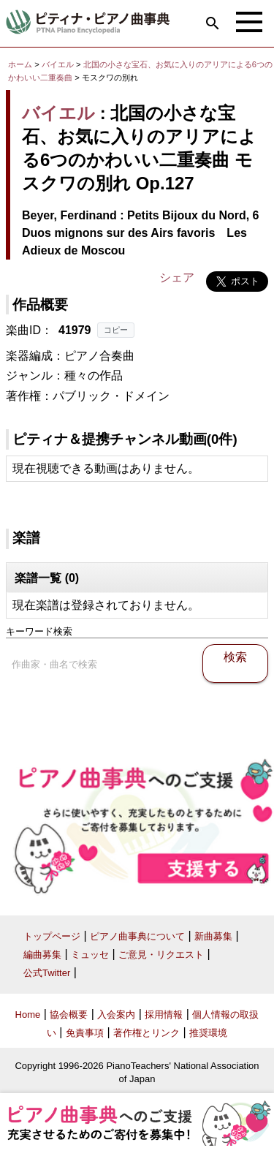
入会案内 (116, 1014)
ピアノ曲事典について (137, 936)
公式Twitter (46, 972)
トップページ (51, 936)
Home (28, 1014)
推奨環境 (208, 1032)
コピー (116, 329)
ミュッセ (90, 954)
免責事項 (85, 1032)
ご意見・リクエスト (161, 954)
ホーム (20, 64)
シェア (176, 277)
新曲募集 (213, 936)
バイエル (58, 64)
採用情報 (164, 1014)
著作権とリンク (146, 1032)
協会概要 (69, 1014)
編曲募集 (42, 954)
